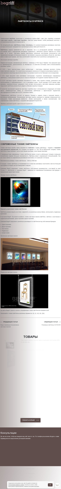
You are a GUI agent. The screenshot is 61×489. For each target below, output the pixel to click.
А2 (38, 313)
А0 (33, 313)
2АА (43, 313)
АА (40, 313)
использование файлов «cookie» (16, 484)
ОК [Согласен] (50, 484)
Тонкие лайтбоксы (40, 147)
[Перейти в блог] (57, 485)
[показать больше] (30, 420)
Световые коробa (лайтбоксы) (23, 53)
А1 (35, 313)
